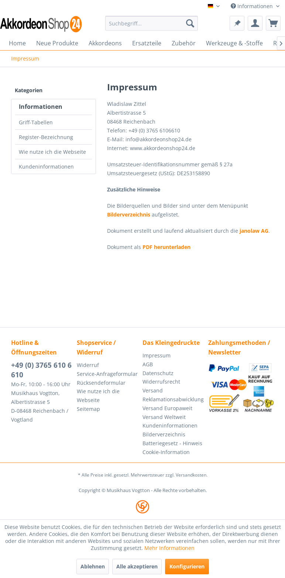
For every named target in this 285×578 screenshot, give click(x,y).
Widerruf (88, 364)
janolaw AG (254, 230)
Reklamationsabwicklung (173, 399)
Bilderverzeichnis (128, 214)
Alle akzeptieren (137, 566)
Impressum (156, 355)
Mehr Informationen (169, 547)
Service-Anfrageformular (107, 373)
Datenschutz (158, 373)
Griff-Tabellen (36, 122)
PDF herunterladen (166, 246)
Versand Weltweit (164, 416)
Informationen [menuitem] (252, 6)
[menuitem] (151, 23)
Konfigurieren (187, 566)
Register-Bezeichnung (46, 137)
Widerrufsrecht (161, 381)
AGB (147, 364)
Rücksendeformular (101, 382)
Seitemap (88, 408)
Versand (152, 390)
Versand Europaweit (167, 408)
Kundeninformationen (46, 166)
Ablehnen (92, 566)
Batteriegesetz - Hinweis (172, 443)
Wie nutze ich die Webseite (52, 151)
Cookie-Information (166, 452)
